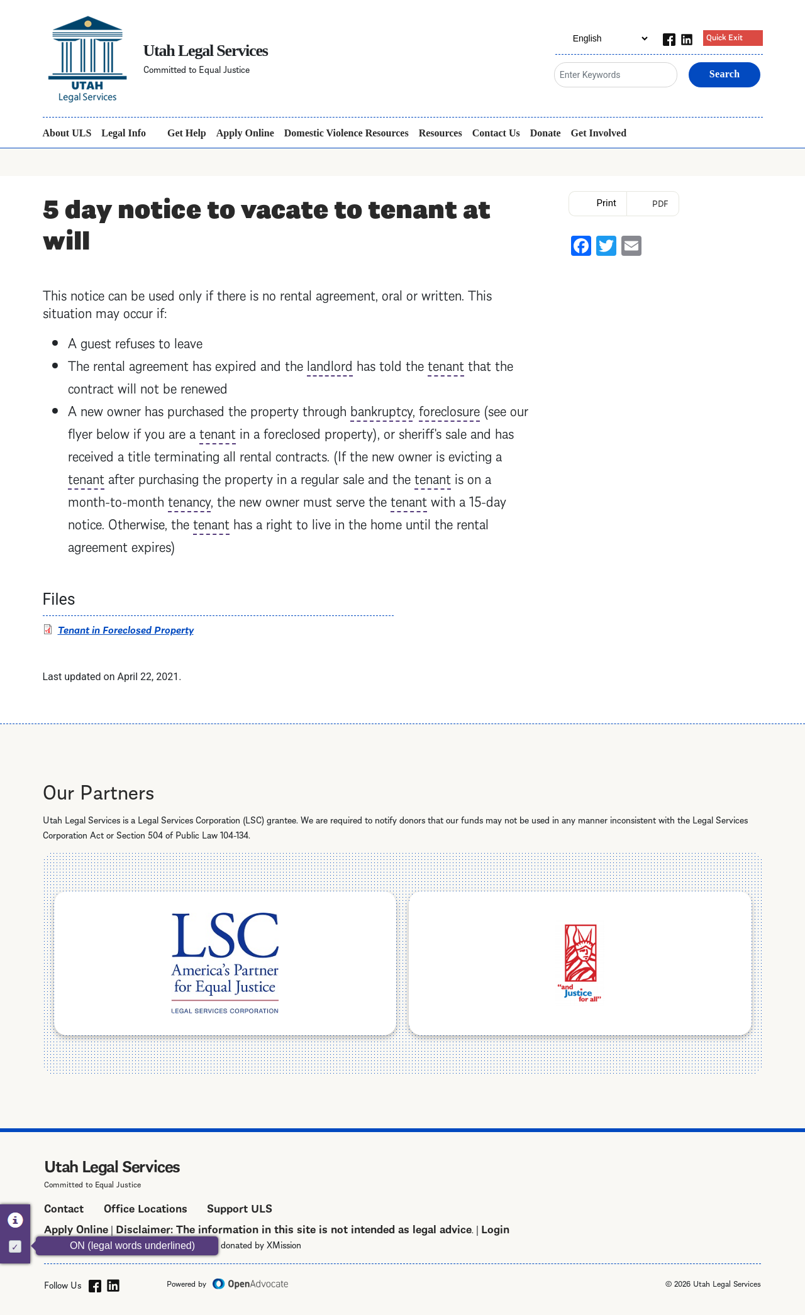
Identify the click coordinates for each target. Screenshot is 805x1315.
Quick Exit (724, 36)
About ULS (67, 133)
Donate (545, 133)
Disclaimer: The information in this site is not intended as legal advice (294, 1227)
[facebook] (669, 37)
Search (724, 74)
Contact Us (496, 133)
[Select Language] (602, 38)
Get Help (186, 133)
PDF (660, 202)
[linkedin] (686, 37)
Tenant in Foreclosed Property (126, 629)
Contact (64, 1207)
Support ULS (239, 1207)
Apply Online (245, 133)
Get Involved (598, 133)
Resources (440, 133)
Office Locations (145, 1207)
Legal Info (123, 133)
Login (495, 1227)
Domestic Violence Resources (346, 133)
